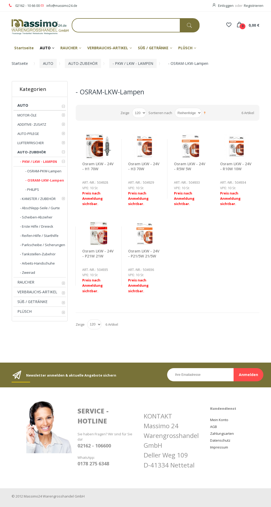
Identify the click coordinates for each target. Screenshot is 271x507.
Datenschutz (220, 440)
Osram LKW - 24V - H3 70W (143, 166)
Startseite (20, 63)
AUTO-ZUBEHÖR (83, 63)
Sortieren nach (160, 112)
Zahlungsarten (222, 433)
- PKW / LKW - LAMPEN (133, 63)
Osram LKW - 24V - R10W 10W (235, 166)
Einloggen (226, 5)
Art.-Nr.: (89, 182)
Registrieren (253, 5)
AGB (213, 426)
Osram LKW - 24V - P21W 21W (98, 253)
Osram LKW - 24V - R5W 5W (189, 166)
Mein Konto (219, 419)
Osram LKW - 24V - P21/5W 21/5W (143, 253)
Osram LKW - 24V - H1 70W (98, 166)
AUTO (48, 63)
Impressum (219, 447)
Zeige (124, 112)
